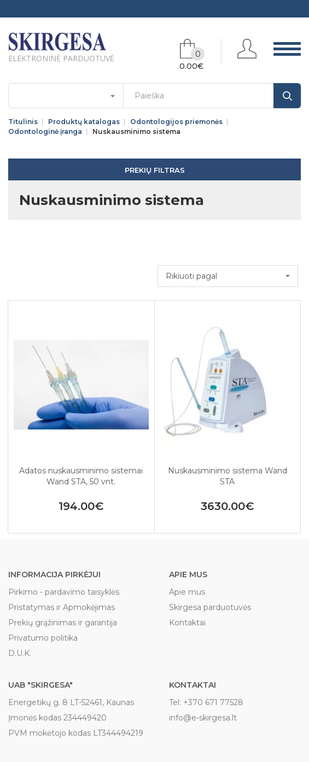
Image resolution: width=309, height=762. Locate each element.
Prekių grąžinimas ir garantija (62, 623)
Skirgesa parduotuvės (210, 607)
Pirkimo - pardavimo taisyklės (63, 592)
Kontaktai (187, 623)
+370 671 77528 (213, 702)
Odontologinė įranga (45, 131)
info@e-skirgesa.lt (203, 718)
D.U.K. (19, 653)
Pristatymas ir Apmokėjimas (61, 607)
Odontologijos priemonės (176, 122)
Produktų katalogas (84, 122)
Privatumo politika (43, 638)
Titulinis (23, 122)
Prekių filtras (155, 170)
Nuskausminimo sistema (136, 131)
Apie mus (187, 592)
